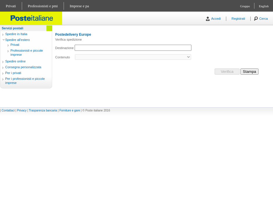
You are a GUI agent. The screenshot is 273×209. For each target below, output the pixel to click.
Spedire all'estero (17, 40)
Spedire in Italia (16, 34)
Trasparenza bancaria (43, 110)
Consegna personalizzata (23, 67)
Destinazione (64, 48)
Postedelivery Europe (73, 35)
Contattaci (8, 110)
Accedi (216, 18)
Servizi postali (12, 28)
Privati (11, 6)
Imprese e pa (79, 6)
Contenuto (62, 57)
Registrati (238, 18)
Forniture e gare (69, 110)
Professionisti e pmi (43, 6)
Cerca (263, 18)
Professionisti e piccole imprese (26, 52)
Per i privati (13, 73)
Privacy (22, 110)
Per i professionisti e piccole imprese (25, 80)
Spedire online (15, 61)
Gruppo (245, 6)
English (264, 6)
